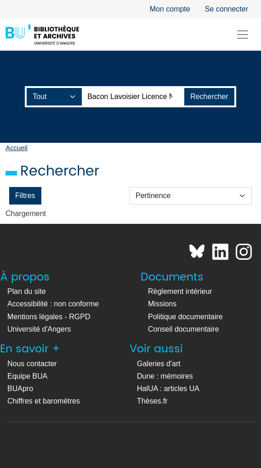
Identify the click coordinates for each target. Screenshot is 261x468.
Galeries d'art (159, 364)
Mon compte (170, 9)
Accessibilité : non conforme (53, 304)
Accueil (17, 148)
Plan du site (26, 291)
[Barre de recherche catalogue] (133, 96)
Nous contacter (32, 364)
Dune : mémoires (165, 376)
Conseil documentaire (183, 329)
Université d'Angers (39, 329)
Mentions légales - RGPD (49, 317)
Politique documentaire (185, 317)
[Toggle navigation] (242, 34)
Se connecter (226, 9)
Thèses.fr (152, 401)
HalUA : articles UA (168, 388)
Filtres (25, 195)
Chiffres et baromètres (43, 401)
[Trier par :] (191, 196)
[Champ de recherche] (54, 96)
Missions (162, 304)
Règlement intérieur (180, 291)
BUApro (20, 388)
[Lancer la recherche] (209, 96)
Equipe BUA (27, 376)
